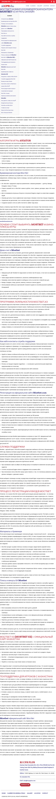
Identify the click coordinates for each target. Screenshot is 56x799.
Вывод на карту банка (6, 81)
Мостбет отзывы (5, 93)
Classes (32, 5)
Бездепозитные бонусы (7, 103)
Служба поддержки (6, 45)
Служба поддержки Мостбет (8, 79)
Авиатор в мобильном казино (8, 95)
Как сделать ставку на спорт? (8, 100)
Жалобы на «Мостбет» (7, 105)
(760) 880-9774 (26, 777)
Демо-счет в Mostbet (6, 28)
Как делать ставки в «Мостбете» (9, 76)
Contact (52, 5)
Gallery (39, 5)
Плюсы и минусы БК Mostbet (8, 55)
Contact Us (25, 784)
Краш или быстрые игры (7, 110)
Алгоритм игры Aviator (7, 19)
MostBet (3, 98)
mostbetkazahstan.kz (6, 221)
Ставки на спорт (5, 107)
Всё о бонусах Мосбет (6, 112)
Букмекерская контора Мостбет (9, 21)
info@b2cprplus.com (29, 780)
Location (46, 5)
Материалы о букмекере (7, 52)
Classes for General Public (16, 793)
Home (27, 5)
